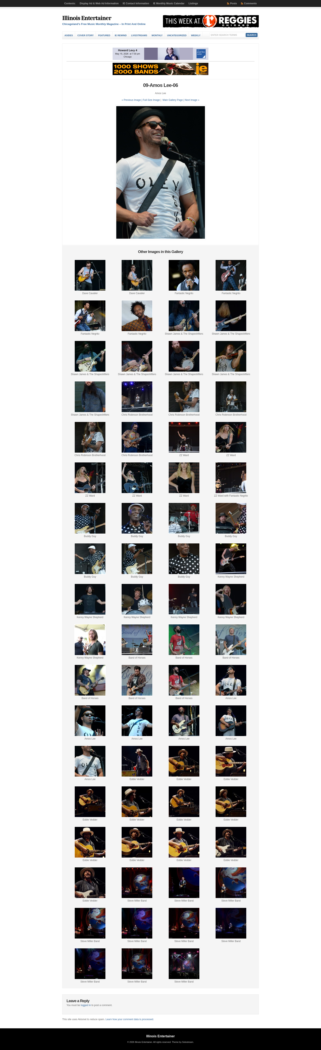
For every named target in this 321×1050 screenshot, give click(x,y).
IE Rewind (121, 35)
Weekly (195, 35)
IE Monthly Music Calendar (168, 3)
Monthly (157, 35)
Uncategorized (176, 35)
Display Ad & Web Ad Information (99, 3)
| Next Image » (191, 100)
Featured (104, 35)
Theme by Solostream (182, 1042)
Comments (250, 3)
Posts (233, 3)
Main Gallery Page (173, 100)
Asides (68, 35)
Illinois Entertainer (86, 18)
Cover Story (85, 35)
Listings (193, 3)
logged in (86, 1005)
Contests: (70, 3)
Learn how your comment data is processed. (129, 1019)
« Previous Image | (132, 100)
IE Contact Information (136, 3)
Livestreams (139, 35)
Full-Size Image (151, 100)
